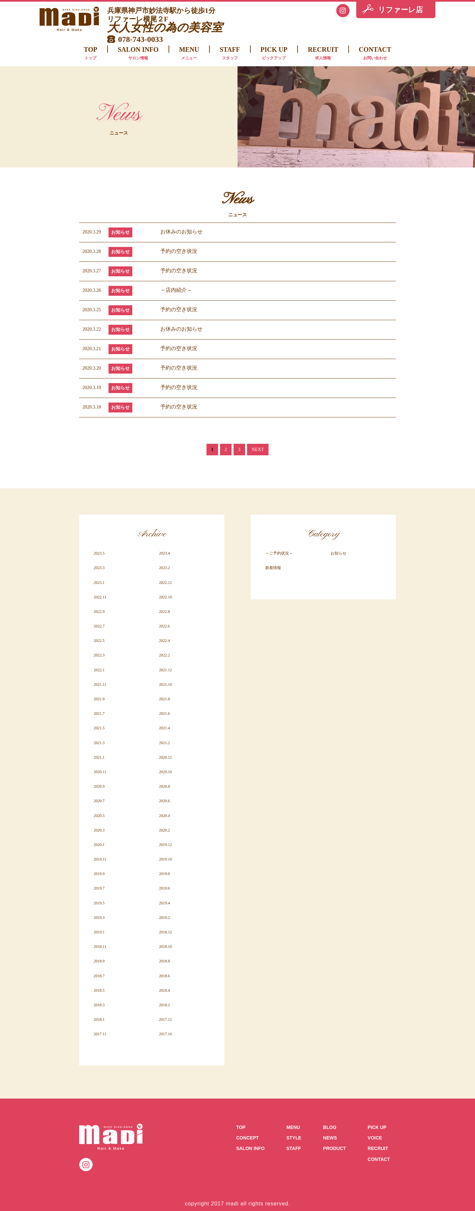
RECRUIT (323, 54)
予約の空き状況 (178, 251)
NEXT (258, 449)
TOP (90, 54)
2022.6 (164, 626)
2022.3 (99, 655)
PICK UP (274, 54)
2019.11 (100, 859)
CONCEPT (247, 1137)
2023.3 (99, 567)
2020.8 (164, 786)
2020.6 (164, 801)
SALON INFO (138, 54)
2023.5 (99, 553)
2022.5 (99, 640)
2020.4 (164, 815)
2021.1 (99, 757)
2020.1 (99, 844)
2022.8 (164, 611)
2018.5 (99, 990)
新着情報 (273, 567)
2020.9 (99, 786)
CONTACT (375, 54)
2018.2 (164, 1005)
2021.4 (164, 728)
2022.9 (99, 611)
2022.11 (100, 597)
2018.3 (99, 1005)
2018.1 (99, 1019)
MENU (189, 54)
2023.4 (164, 553)
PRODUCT (334, 1148)
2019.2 (164, 917)
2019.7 (99, 888)
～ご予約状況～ (279, 553)
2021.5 (99, 728)
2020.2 (164, 830)
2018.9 (99, 961)
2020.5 (99, 815)
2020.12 (165, 757)
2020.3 (99, 830)
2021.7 (99, 713)
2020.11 (100, 772)
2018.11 (100, 946)
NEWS (330, 1137)
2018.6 (164, 976)
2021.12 (165, 670)
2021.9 (99, 699)
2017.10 (165, 1034)
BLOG (329, 1127)
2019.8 (164, 873)
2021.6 (164, 713)
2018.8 (164, 961)
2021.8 (164, 699)
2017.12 (165, 1019)
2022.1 (99, 670)
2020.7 (99, 801)
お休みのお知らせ (181, 231)
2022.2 (164, 655)
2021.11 (100, 684)
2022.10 (165, 597)
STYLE (293, 1137)
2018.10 (165, 946)
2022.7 (99, 626)
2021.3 (99, 743)
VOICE (375, 1137)
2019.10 (165, 859)
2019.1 (99, 932)
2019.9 (99, 873)
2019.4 (164, 903)
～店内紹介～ (176, 290)
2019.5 (99, 903)
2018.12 (165, 932)
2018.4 (164, 990)
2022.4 (164, 640)
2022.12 (165, 582)
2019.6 (164, 888)
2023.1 (99, 582)
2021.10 (165, 684)
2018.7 (99, 976)
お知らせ (120, 232)
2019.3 (99, 917)
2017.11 (100, 1034)
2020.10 (165, 772)
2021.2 (164, 743)
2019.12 (165, 844)
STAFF (230, 54)
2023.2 (164, 567)
